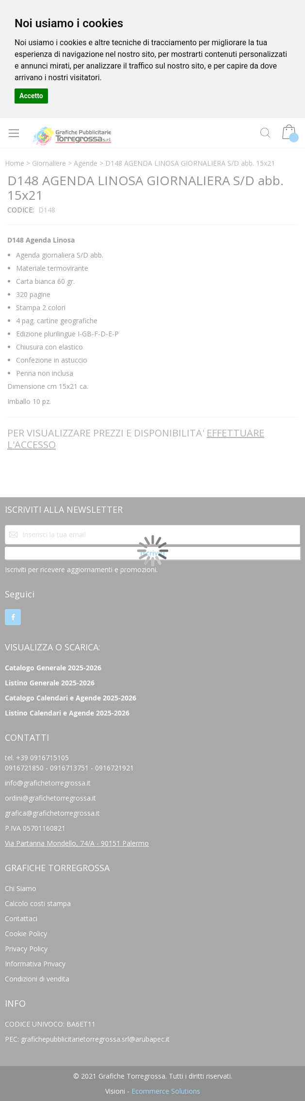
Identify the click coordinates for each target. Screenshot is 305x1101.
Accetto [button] (31, 96)
